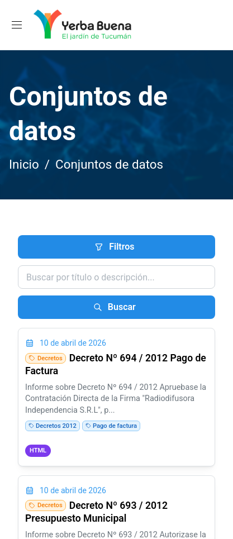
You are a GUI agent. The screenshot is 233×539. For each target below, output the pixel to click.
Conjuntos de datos (109, 164)
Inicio (24, 164)
